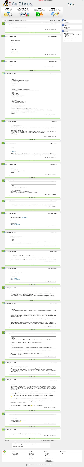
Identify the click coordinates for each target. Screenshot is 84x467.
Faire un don (15, 455)
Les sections (4, 20)
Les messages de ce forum (19, 20)
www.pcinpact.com (14, 418)
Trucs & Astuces (31, 454)
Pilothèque (31, 458)
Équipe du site (15, 453)
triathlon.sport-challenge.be (15, 224)
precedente (54, 20)
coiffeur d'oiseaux (54, 61)
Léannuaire (31, 455)
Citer (34, 32)
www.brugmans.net (14, 51)
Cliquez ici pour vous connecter (18, 446)
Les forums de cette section (10, 20)
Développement (48, 460)
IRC (62, 454)
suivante (58, 20)
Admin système (47, 455)
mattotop (55, 73)
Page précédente (47, 22)
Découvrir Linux (31, 453)
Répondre (31, 32)
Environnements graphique (49, 461)
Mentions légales (15, 454)
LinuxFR (45, 0)
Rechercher (66, 28)
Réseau (46, 456)
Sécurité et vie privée (48, 458)
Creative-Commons (51, 464)
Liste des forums (67, 27)
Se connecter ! (66, 22)
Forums (62, 453)
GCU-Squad (48, 0)
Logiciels (46, 454)
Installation (47, 453)
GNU (51, 0)
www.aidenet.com (25, 217)
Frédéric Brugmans (54, 36)
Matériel (46, 459)
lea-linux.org (14, 151)
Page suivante (55, 22)
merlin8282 (55, 143)
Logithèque (31, 456)
